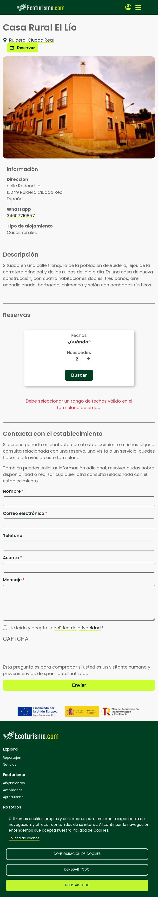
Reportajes (12, 757)
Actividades (12, 790)
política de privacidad (77, 628)
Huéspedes (79, 352)
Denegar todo (77, 869)
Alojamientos (14, 783)
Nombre (12, 491)
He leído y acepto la (55, 628)
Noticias (9, 764)
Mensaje (12, 580)
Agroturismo (13, 797)
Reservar (22, 47)
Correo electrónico (23, 513)
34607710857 (21, 216)
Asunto (11, 558)
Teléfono (12, 535)
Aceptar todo (77, 885)
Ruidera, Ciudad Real (28, 40)
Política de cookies (24, 838)
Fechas (79, 335)
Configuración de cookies (77, 854)
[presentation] (39, 654)
